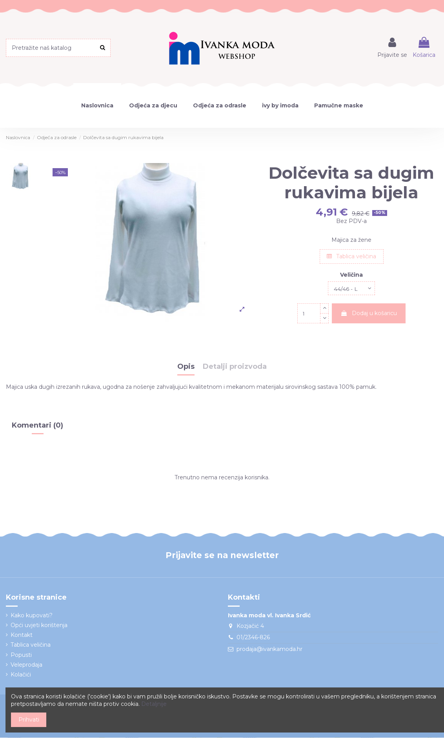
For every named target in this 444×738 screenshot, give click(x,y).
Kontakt (22, 635)
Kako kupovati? (32, 615)
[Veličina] (351, 288)
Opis (186, 368)
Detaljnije (154, 703)
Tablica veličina (351, 256)
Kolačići (21, 674)
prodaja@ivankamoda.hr (269, 649)
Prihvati (28, 719)
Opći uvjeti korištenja (39, 625)
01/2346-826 (253, 638)
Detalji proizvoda (235, 368)
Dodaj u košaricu (368, 313)
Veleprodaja (26, 665)
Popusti (21, 655)
